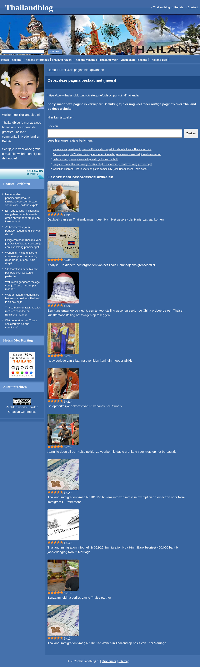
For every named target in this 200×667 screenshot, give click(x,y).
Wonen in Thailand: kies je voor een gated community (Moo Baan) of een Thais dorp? (100, 169)
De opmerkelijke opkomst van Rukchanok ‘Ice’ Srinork (85, 406)
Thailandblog (29, 7)
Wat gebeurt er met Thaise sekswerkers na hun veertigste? (21, 324)
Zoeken (53, 126)
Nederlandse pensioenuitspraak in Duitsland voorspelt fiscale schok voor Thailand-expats (102, 149)
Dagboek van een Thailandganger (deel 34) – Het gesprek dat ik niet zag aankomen (106, 219)
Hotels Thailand (11, 59)
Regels (178, 7)
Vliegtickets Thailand (133, 59)
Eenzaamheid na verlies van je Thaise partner (79, 597)
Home (52, 70)
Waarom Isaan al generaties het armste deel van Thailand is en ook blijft (22, 298)
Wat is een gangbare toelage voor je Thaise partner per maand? (22, 285)
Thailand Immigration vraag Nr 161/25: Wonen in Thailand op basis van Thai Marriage (107, 643)
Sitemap (124, 661)
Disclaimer (109, 661)
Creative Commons (21, 411)
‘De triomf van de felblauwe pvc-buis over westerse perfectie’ (21, 273)
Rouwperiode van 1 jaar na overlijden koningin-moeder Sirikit (90, 360)
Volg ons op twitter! (22, 174)
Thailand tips (158, 59)
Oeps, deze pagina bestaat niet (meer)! (82, 80)
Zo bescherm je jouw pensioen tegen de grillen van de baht (23, 231)
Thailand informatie (36, 59)
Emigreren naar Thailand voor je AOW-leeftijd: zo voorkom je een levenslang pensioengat (23, 243)
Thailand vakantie (85, 59)
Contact (193, 7)
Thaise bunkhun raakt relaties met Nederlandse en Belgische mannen (23, 311)
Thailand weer (109, 59)
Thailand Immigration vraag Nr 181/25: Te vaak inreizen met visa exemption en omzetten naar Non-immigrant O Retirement (116, 499)
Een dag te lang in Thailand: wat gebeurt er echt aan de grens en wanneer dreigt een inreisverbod (107, 154)
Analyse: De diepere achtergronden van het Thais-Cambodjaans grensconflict (101, 265)
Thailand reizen (62, 59)
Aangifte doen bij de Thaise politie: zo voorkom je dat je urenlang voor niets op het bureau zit (112, 451)
